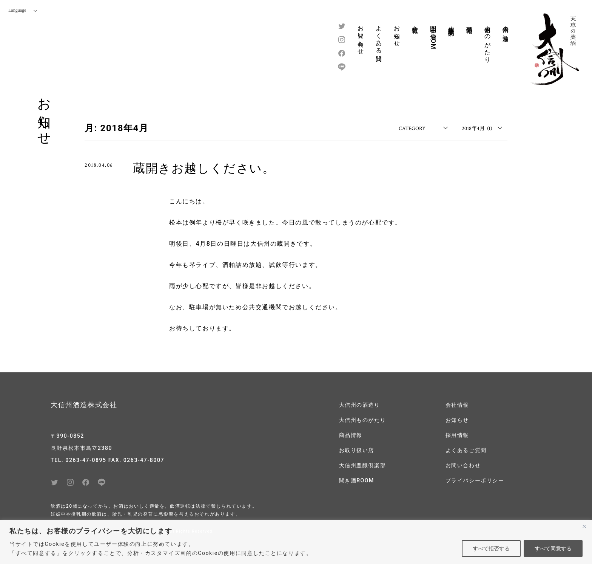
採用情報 (457, 434)
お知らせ (397, 32)
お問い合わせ (360, 36)
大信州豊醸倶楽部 (451, 23)
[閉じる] (584, 526)
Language (22, 10)
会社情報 (415, 22)
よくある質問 (378, 36)
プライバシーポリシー (475, 479)
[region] (296, 542)
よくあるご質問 (466, 449)
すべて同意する (553, 548)
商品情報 (469, 22)
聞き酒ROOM (433, 35)
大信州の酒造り (505, 30)
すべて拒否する (491, 548)
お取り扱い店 (357, 449)
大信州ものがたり (487, 40)
